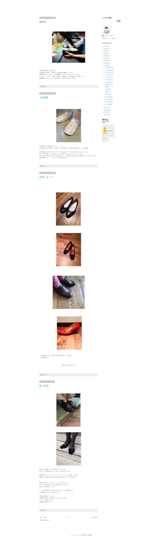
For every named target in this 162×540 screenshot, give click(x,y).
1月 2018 (108, 104)
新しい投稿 (43, 517)
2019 (105, 63)
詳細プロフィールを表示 (109, 38)
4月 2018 (108, 97)
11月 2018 (109, 70)
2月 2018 (108, 102)
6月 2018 (108, 82)
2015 (105, 112)
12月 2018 (109, 67)
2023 (105, 53)
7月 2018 (108, 80)
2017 (105, 107)
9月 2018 (108, 75)
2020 (105, 60)
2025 (105, 48)
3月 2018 (108, 99)
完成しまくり (46, 177)
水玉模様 (43, 97)
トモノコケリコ (108, 35)
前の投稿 (94, 517)
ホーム (69, 517)
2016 (105, 110)
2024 (105, 51)
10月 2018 (109, 72)
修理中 (42, 22)
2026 (105, 46)
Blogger (90, 535)
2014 (105, 114)
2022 (105, 56)
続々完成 (43, 385)
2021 (105, 58)
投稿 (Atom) (46, 520)
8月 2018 (108, 77)
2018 (105, 65)
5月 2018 (108, 84)
